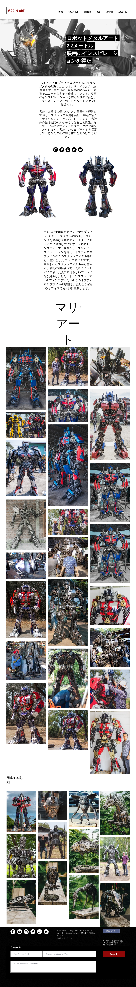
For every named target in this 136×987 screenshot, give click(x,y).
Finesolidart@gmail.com (73, 933)
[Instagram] (55, 149)
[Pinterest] (67, 149)
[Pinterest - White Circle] (12, 931)
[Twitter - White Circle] (46, 931)
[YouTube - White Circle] (19, 931)
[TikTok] (39, 931)
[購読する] (111, 931)
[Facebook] (61, 149)
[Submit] (114, 954)
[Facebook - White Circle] (32, 931)
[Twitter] (74, 149)
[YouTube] (80, 149)
